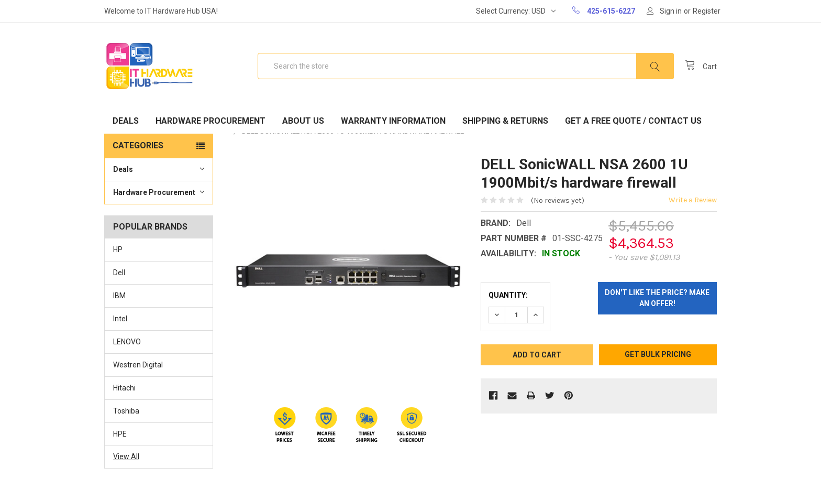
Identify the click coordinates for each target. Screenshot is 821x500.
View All (126, 456)
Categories (138, 145)
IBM (119, 295)
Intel (120, 318)
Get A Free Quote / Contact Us (633, 121)
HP (118, 249)
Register (706, 11)
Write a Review (693, 199)
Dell (119, 272)
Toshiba (126, 411)
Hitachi (124, 388)
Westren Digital (138, 365)
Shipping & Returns (505, 121)
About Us (303, 121)
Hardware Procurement (210, 121)
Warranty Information (393, 121)
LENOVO (127, 342)
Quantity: (508, 295)
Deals (126, 121)
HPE (120, 434)
